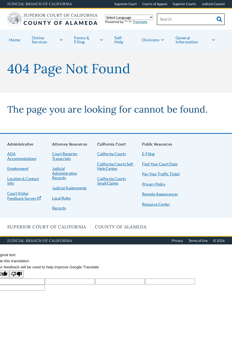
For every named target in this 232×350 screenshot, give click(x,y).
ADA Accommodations (21, 156)
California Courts (111, 153)
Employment (17, 168)
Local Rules (61, 198)
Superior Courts (184, 4)
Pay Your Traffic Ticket (161, 174)
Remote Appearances (160, 194)
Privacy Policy (153, 184)
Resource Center (156, 204)
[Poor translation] (16, 274)
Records (59, 208)
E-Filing (148, 153)
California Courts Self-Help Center (115, 166)
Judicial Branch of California (39, 4)
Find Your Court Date (160, 164)
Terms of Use (198, 241)
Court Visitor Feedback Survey (21, 196)
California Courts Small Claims (111, 181)
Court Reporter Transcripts (65, 156)
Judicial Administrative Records (64, 173)
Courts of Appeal (154, 4)
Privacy (177, 241)
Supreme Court (125, 4)
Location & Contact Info (23, 181)
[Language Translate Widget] (129, 17)
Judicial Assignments (69, 188)
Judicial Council (213, 4)
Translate (135, 21)
